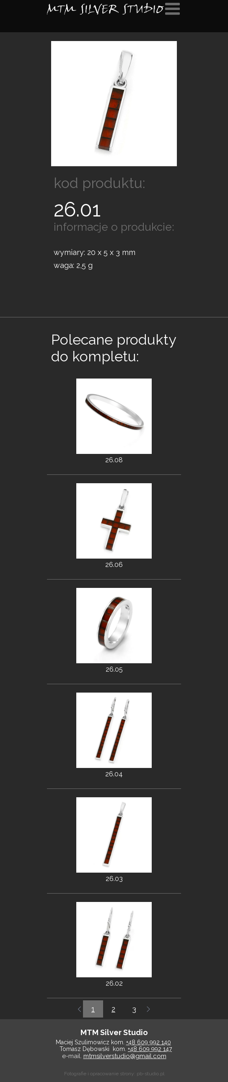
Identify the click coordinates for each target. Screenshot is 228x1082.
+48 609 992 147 (150, 1049)
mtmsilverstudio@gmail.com (124, 1056)
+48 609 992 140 (148, 1042)
